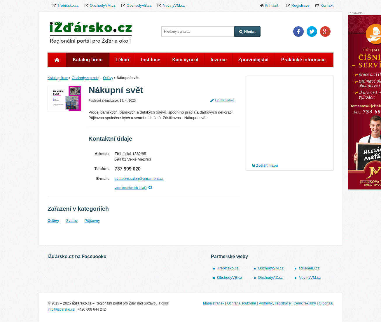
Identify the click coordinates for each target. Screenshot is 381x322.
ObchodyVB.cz (139, 5)
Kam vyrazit (185, 59)
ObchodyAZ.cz (270, 277)
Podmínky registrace (275, 303)
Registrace (300, 5)
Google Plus (325, 31)
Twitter (312, 31)
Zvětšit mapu (265, 165)
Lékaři (122, 59)
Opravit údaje (222, 100)
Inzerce (219, 59)
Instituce (150, 59)
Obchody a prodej (85, 78)
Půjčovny (92, 220)
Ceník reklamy (304, 303)
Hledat (247, 31)
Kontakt (327, 5)
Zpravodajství (253, 59)
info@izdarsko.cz (61, 309)
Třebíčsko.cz (68, 5)
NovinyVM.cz (174, 5)
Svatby (72, 220)
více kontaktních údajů (130, 187)
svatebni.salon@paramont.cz (139, 178)
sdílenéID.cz (309, 268)
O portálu (326, 303)
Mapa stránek (213, 303)
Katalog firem (87, 59)
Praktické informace (303, 59)
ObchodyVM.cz (103, 5)
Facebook (298, 31)
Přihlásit (271, 5)
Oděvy (108, 78)
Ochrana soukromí (241, 303)
